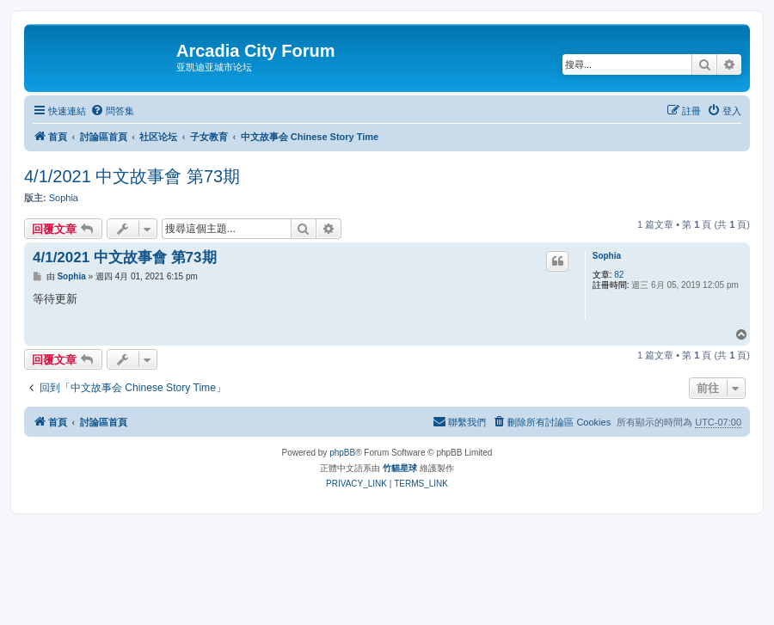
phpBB (342, 452)
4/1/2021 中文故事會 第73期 (132, 176)
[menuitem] (112, 111)
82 (619, 274)
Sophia (63, 198)
